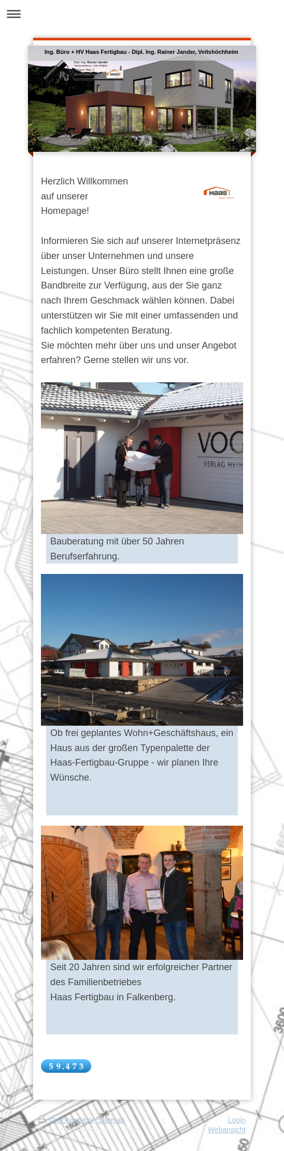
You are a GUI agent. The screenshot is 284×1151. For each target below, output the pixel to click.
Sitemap (111, 1120)
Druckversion (66, 1120)
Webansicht (227, 1130)
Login (237, 1120)
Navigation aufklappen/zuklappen (142, 14)
